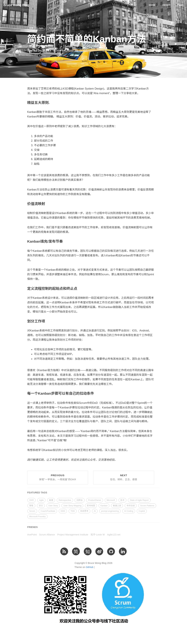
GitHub (89, 567)
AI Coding (128, 511)
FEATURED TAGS (37, 492)
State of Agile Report (139, 500)
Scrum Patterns (147, 505)
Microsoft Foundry (37, 516)
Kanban (52, 28)
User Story (53, 505)
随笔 (31, 505)
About (166, 5)
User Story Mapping (72, 505)
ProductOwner (94, 500)
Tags (180, 5)
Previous (57, 477)
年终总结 (131, 505)
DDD (63, 511)
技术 (122, 500)
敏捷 (31, 28)
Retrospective (65, 500)
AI (95, 511)
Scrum (32, 511)
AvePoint (32, 534)
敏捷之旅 (117, 505)
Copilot (142, 511)
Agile (41, 28)
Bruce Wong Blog (16, 5)
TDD (73, 511)
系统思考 (84, 511)
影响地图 (91, 505)
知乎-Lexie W (98, 534)
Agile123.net (113, 534)
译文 (41, 505)
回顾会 (79, 500)
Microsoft (111, 500)
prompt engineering (110, 511)
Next (123, 477)
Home (152, 5)
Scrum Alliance (47, 534)
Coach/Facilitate (48, 511)
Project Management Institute (72, 534)
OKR (31, 500)
